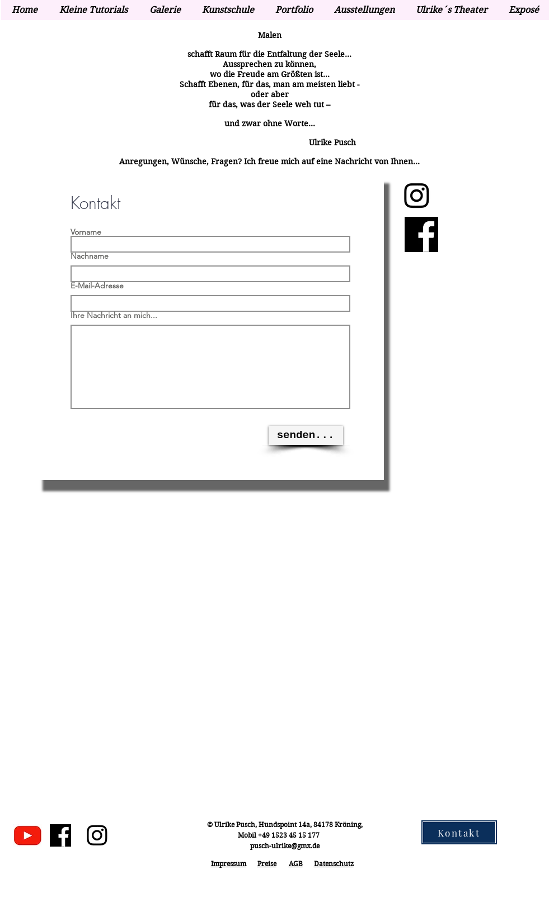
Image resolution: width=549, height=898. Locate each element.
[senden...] (306, 435)
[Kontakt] (459, 832)
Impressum (228, 863)
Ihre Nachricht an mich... (114, 315)
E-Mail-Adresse (97, 285)
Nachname (90, 256)
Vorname (86, 232)
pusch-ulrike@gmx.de (285, 846)
